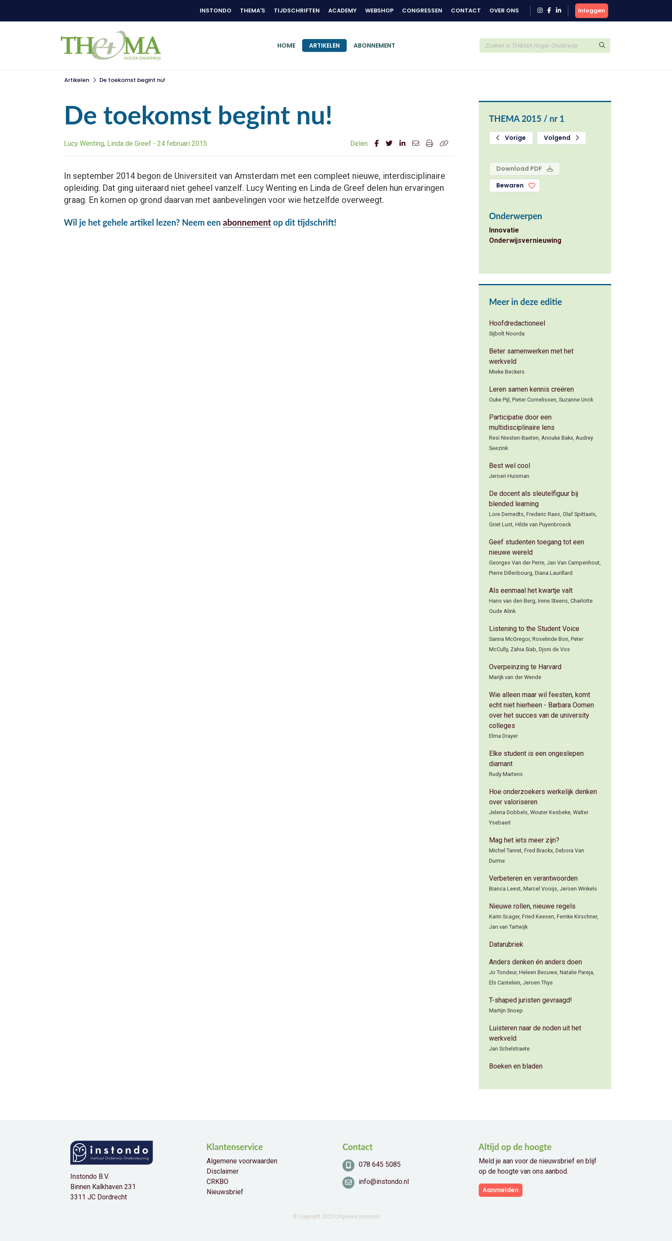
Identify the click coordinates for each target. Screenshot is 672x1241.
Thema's (252, 10)
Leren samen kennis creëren (531, 389)
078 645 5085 (380, 1164)
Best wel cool (509, 466)
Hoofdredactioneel (517, 323)
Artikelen (324, 45)
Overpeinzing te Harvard (525, 667)
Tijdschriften (297, 10)
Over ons (504, 10)
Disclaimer (223, 1171)
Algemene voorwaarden (242, 1161)
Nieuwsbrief (225, 1192)
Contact (466, 10)
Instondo (215, 10)
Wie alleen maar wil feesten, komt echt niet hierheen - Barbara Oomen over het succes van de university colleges (541, 710)
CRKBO (217, 1182)
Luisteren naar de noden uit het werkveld (535, 1033)
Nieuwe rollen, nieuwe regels (532, 906)
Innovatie (504, 230)
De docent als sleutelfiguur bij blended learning (533, 498)
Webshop (379, 10)
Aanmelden (501, 1190)
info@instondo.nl (384, 1182)
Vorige (511, 137)
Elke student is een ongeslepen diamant (536, 758)
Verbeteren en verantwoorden (533, 878)
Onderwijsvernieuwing (525, 240)
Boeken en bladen (516, 1066)
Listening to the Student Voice (534, 629)
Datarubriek (506, 944)
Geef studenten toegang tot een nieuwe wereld (536, 547)
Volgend (561, 137)
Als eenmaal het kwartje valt (531, 590)
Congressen (422, 10)
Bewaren (510, 185)
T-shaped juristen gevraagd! (530, 1000)
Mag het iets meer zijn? (524, 840)
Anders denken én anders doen (535, 962)
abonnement (247, 222)
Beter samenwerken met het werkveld (531, 356)
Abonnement (374, 45)
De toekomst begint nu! (132, 80)
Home (286, 45)
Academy (342, 10)
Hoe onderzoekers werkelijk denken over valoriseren (543, 797)
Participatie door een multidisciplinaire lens (522, 422)
